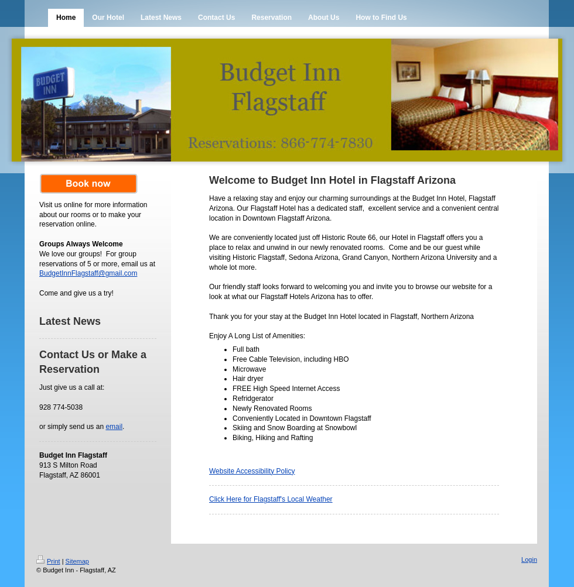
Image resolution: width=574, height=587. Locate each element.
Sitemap (77, 561)
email (113, 427)
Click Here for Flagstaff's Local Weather (271, 499)
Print (48, 561)
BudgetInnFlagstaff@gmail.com (88, 273)
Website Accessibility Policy (252, 471)
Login (529, 559)
